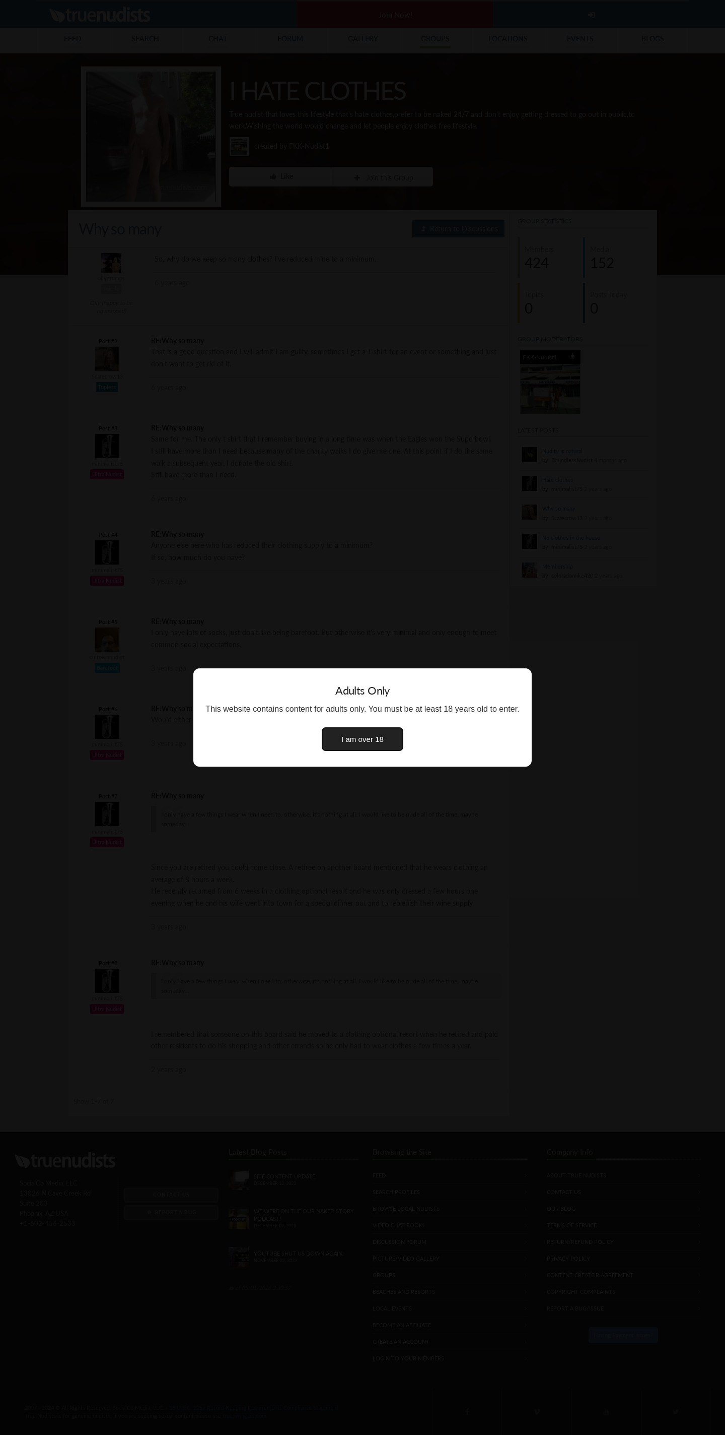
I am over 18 (362, 739)
